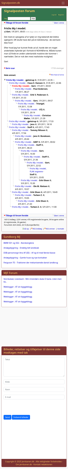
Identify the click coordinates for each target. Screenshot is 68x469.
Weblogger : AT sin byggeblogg (18, 286)
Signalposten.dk (10, 2)
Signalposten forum (19, 11)
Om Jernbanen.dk (24, 464)
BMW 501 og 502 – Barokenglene (19, 243)
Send (7, 417)
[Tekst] (34, 367)
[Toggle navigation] (63, 3)
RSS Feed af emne (57, 75)
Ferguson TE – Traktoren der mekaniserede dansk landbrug (31, 262)
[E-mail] (34, 397)
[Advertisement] (34, 326)
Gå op (26, 229)
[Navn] (34, 389)
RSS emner (50, 229)
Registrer (61, 15)
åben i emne (59, 23)
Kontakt (60, 229)
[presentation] (22, 407)
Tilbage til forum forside (17, 23)
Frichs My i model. (15, 80)
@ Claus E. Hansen (45, 32)
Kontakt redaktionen (42, 464)
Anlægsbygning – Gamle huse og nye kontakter (25, 257)
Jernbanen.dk (28, 461)
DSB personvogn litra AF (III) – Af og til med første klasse (29, 252)
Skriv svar (10, 68)
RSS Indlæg (37, 229)
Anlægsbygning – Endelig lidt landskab (21, 247)
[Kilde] (34, 382)
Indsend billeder (20, 417)
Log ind (54, 15)
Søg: (5, 18)
